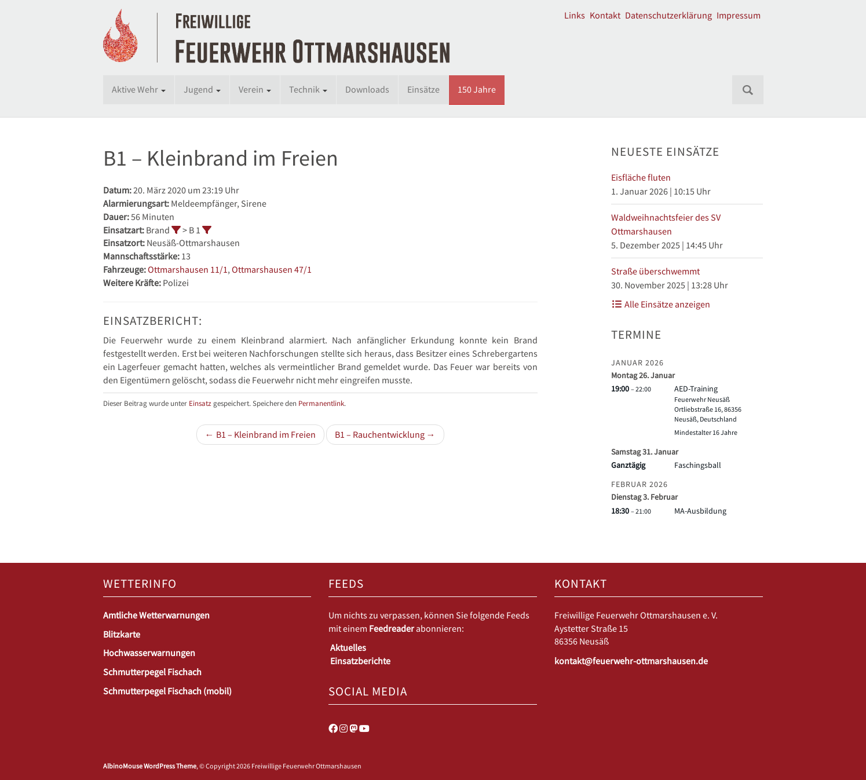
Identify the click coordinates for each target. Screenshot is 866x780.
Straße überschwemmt (655, 271)
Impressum (739, 15)
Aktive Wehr (139, 89)
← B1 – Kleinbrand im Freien (260, 434)
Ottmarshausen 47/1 (272, 269)
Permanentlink (321, 403)
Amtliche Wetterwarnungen (156, 615)
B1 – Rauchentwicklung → (385, 434)
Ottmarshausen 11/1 (188, 269)
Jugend (202, 89)
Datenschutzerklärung (668, 15)
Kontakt (605, 15)
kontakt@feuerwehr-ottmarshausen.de (631, 661)
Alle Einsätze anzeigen (660, 304)
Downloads (367, 89)
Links (574, 15)
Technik (308, 89)
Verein (255, 89)
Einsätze (423, 89)
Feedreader (391, 628)
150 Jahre (477, 89)
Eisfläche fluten (641, 177)
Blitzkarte (121, 634)
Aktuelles (348, 647)
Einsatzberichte (360, 661)
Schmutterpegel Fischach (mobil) (167, 691)
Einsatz (200, 403)
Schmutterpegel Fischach (152, 672)
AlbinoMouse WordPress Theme (149, 765)
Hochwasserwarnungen (149, 652)
